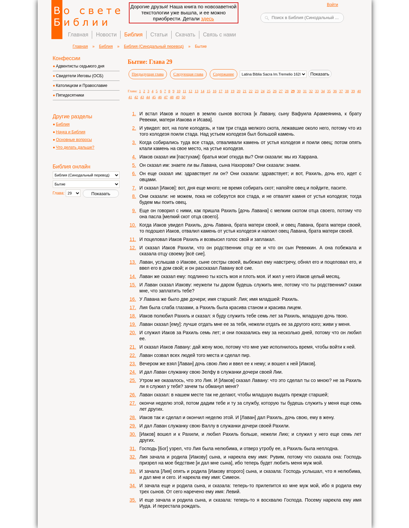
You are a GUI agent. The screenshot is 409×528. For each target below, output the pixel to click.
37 (341, 91)
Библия (133, 34)
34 (323, 91)
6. (134, 173)
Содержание (223, 74)
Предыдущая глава (148, 74)
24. (133, 372)
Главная (78, 34)
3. (134, 142)
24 (262, 91)
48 (172, 97)
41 (130, 97)
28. (133, 417)
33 (317, 91)
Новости (106, 34)
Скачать (185, 34)
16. (133, 299)
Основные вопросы (74, 139)
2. (134, 128)
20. (133, 332)
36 (335, 91)
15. (133, 284)
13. (133, 262)
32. (133, 456)
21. (133, 347)
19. (133, 324)
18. (133, 315)
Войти (332, 4)
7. (134, 187)
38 (347, 91)
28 (286, 91)
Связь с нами (219, 34)
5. (134, 165)
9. (134, 210)
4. (134, 156)
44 (148, 97)
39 (353, 91)
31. (133, 448)
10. (133, 225)
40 (359, 91)
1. (134, 113)
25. (133, 380)
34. (133, 485)
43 (142, 97)
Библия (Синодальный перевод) (154, 46)
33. (133, 471)
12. (133, 247)
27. (133, 403)
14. (133, 276)
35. (133, 500)
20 (238, 91)
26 (274, 91)
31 (304, 91)
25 (268, 91)
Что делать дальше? (75, 147)
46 (160, 97)
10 (178, 91)
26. (133, 394)
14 (202, 91)
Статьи (159, 34)
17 (220, 91)
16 (214, 91)
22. (133, 355)
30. (133, 434)
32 (311, 91)
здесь (207, 18)
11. (133, 239)
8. (134, 196)
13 (196, 91)
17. (133, 307)
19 (232, 91)
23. (133, 363)
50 (183, 97)
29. (133, 425)
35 (329, 91)
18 (226, 91)
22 (250, 91)
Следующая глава (188, 74)
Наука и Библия (70, 132)
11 (184, 91)
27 (280, 91)
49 (178, 97)
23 (256, 91)
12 (190, 91)
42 (136, 97)
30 (298, 91)
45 (154, 97)
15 (208, 91)
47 (166, 97)
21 (244, 91)
